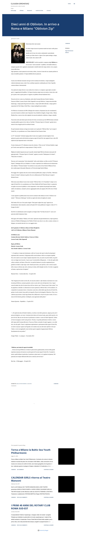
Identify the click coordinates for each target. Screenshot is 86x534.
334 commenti (20, 469)
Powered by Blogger (43, 530)
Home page (13, 10)
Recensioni (29, 10)
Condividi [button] (67, 43)
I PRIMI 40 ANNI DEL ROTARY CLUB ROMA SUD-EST (30, 507)
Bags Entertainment (69, 50)
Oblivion (67, 52)
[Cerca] (69, 4)
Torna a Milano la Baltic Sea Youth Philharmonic (30, 451)
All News (21, 10)
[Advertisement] (32, 429)
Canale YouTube (39, 10)
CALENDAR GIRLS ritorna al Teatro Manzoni (30, 479)
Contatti (49, 10)
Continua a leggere (48, 469)
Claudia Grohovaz (20, 4)
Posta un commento (22, 497)
